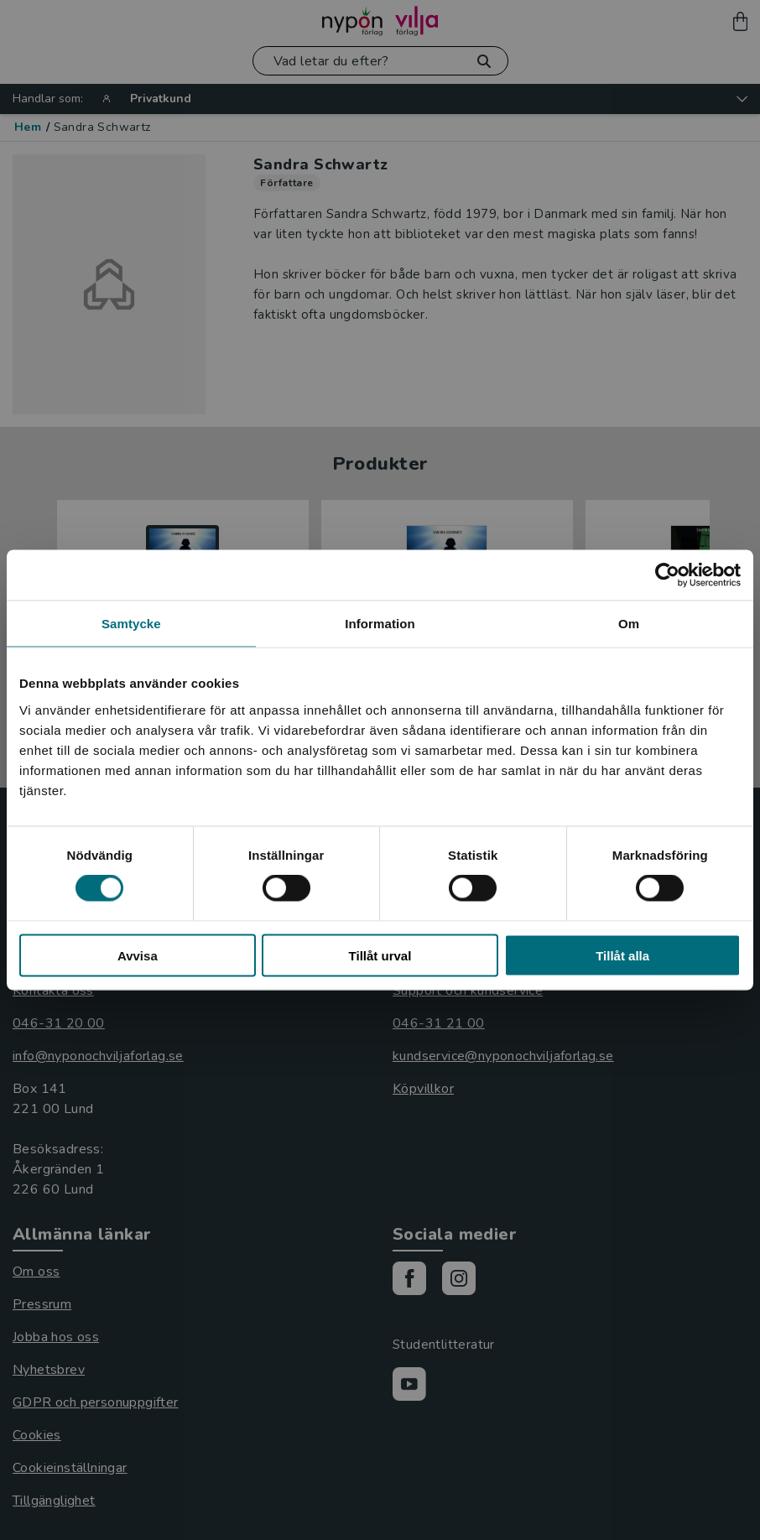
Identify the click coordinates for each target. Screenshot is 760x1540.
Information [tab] (380, 624)
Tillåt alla (622, 955)
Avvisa (137, 955)
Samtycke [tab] (131, 624)
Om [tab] (628, 624)
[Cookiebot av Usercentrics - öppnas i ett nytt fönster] (667, 575)
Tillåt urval (380, 955)
